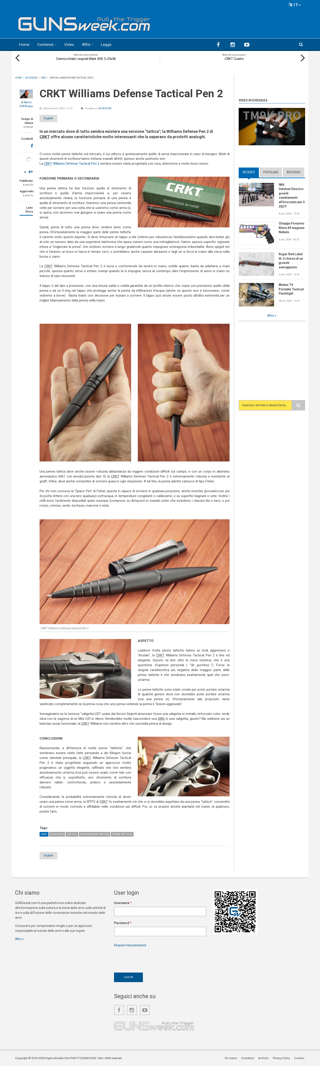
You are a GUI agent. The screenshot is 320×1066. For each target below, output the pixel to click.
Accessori (105, 108)
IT (295, 4)
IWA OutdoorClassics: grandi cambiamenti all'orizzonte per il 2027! (292, 195)
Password (122, 922)
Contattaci (248, 1058)
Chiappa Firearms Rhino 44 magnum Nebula (292, 228)
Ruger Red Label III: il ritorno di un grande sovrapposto (291, 261)
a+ (30, 171)
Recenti (249, 172)
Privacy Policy (281, 1058)
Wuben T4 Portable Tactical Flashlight (291, 289)
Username (123, 902)
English (51, 117)
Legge (108, 44)
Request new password (130, 945)
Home (24, 44)
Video (71, 44)
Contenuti (46, 44)
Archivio (293, 172)
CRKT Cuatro (234, 58)
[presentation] (148, 958)
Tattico (72, 833)
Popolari (270, 172)
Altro (88, 44)
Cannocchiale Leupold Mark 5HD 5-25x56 (86, 58)
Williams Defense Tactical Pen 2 (72, 163)
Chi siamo (231, 1058)
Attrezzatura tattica (94, 833)
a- (25, 171)
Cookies (299, 1058)
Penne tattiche (122, 833)
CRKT (44, 833)
